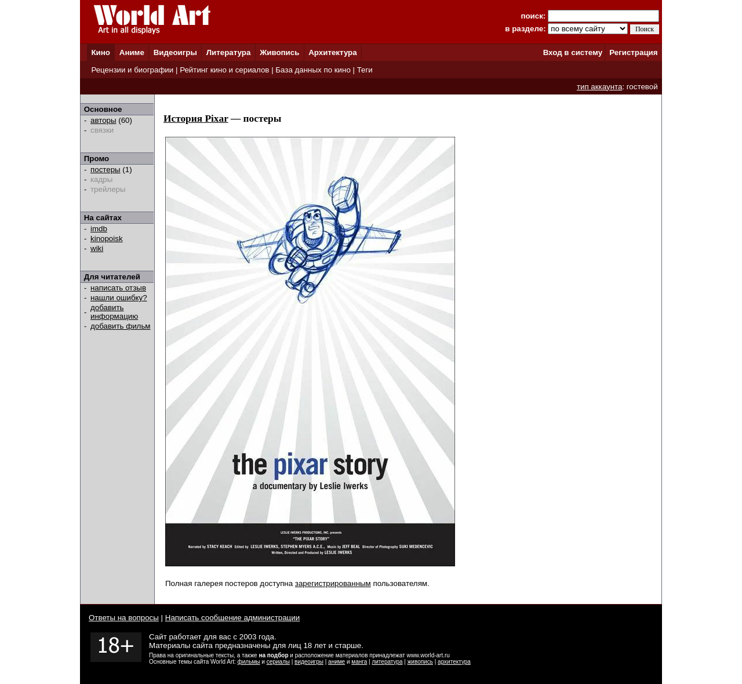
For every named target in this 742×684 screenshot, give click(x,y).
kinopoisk (106, 238)
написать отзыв (118, 287)
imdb (98, 228)
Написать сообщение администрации (232, 617)
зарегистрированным (333, 583)
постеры (105, 169)
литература (387, 661)
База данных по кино (312, 70)
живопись (420, 661)
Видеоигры (175, 52)
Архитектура (332, 52)
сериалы (278, 661)
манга (359, 661)
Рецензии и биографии (132, 70)
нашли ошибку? (118, 297)
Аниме (131, 52)
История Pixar (195, 118)
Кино (100, 52)
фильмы (249, 661)
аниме (336, 661)
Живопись (279, 52)
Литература (228, 52)
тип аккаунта (600, 86)
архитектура (454, 661)
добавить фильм (120, 326)
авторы (103, 120)
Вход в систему (572, 52)
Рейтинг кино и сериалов (224, 70)
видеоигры (308, 661)
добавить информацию (114, 312)
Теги (365, 70)
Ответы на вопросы (124, 617)
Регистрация (633, 52)
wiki (96, 248)
